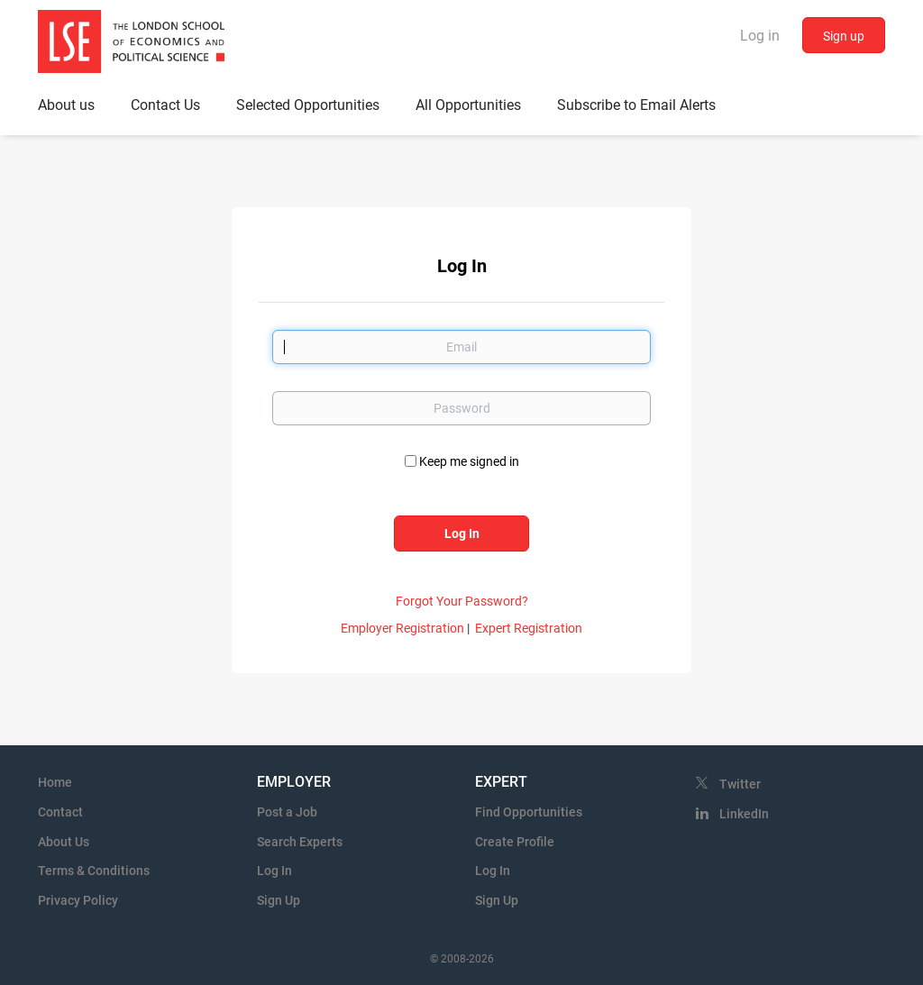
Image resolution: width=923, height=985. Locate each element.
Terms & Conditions (94, 870)
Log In (274, 870)
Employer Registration (402, 628)
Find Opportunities (528, 812)
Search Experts (300, 842)
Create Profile (514, 842)
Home (55, 782)
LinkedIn (744, 814)
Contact (60, 812)
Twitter (740, 784)
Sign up (843, 36)
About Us (63, 842)
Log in (760, 35)
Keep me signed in (469, 461)
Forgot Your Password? (462, 601)
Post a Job (287, 812)
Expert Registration (528, 628)
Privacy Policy (78, 900)
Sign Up (278, 900)
